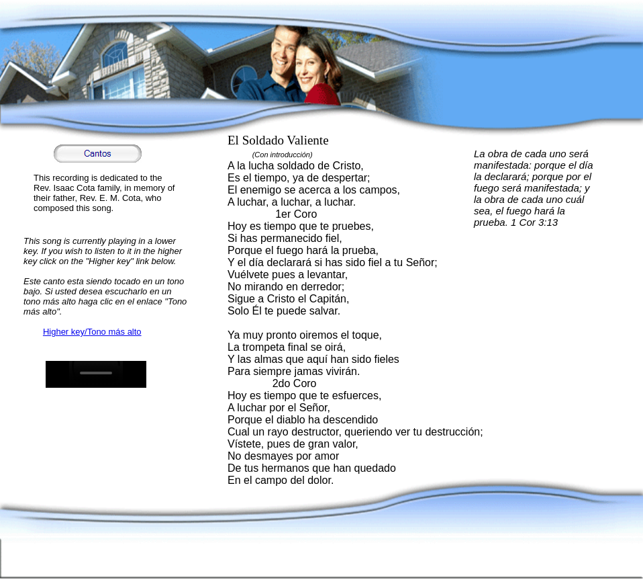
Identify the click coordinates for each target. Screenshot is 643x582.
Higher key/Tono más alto (92, 332)
